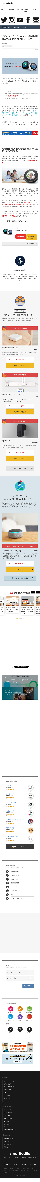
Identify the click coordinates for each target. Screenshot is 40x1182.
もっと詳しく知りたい (29, 243)
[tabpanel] (27, 606)
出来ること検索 (27, 10)
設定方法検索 (7, 1084)
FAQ (20, 1017)
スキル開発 (11, 1017)
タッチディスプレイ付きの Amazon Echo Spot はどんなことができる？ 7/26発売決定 (20, 113)
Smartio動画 (29, 1009)
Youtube (24, 1164)
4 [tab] (20, 618)
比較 (20, 1009)
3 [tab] (19, 618)
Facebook (29, 1030)
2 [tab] (17, 618)
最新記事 (11, 9)
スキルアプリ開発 (9, 1087)
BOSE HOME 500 (16, 898)
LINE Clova (14, 879)
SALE (11, 46)
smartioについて (8, 1138)
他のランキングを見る (20, 468)
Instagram (20, 1030)
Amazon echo (15, 871)
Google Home (15, 875)
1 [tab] (16, 618)
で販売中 (21, 236)
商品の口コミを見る (31, 237)
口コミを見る (20, 569)
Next (38, 592)
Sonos (12, 894)
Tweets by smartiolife (8, 667)
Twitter (10, 1030)
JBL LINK (14, 887)
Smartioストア (8, 1098)
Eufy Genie (14, 890)
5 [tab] (21, 618)
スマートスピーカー (20, 10)
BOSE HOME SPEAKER (10, 1129)
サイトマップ (7, 1141)
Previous (33, 592)
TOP (2, 9)
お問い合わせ (7, 1144)
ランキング (11, 1009)
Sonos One (7, 1127)
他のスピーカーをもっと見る (20, 578)
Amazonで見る (20, 359)
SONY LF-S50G (15, 883)
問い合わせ (29, 1017)
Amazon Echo (5, 46)
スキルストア (21, 846)
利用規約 (6, 1147)
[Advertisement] (20, 643)
